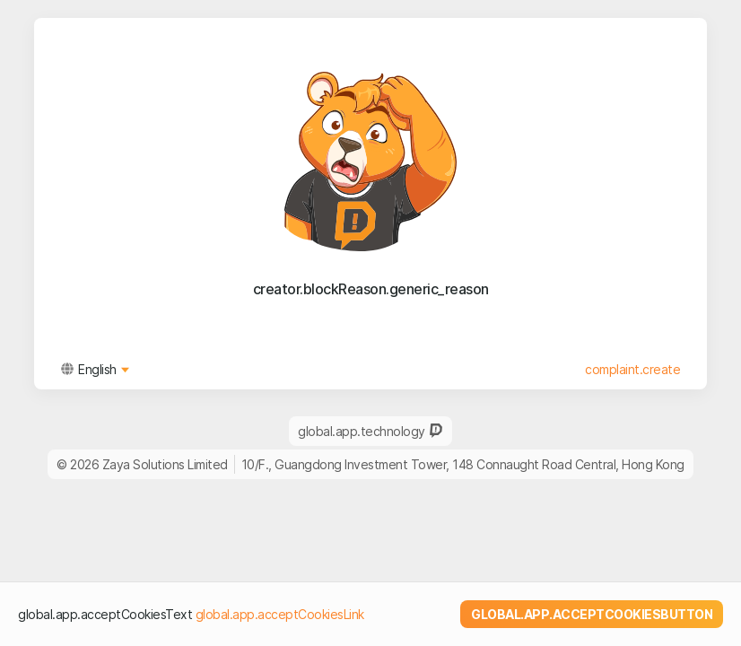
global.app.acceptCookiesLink (280, 614)
